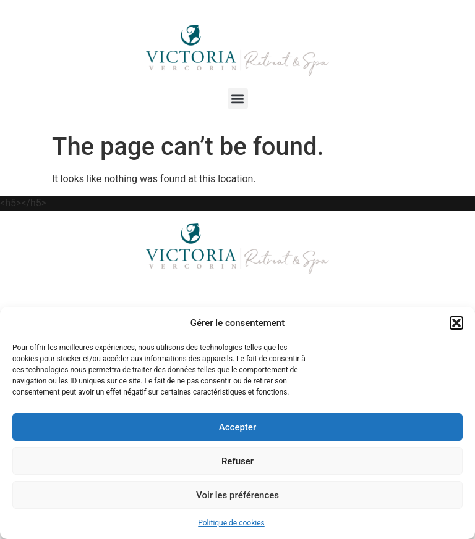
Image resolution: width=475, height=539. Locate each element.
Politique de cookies (231, 523)
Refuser (237, 461)
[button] (456, 323)
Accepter (237, 427)
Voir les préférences (237, 495)
